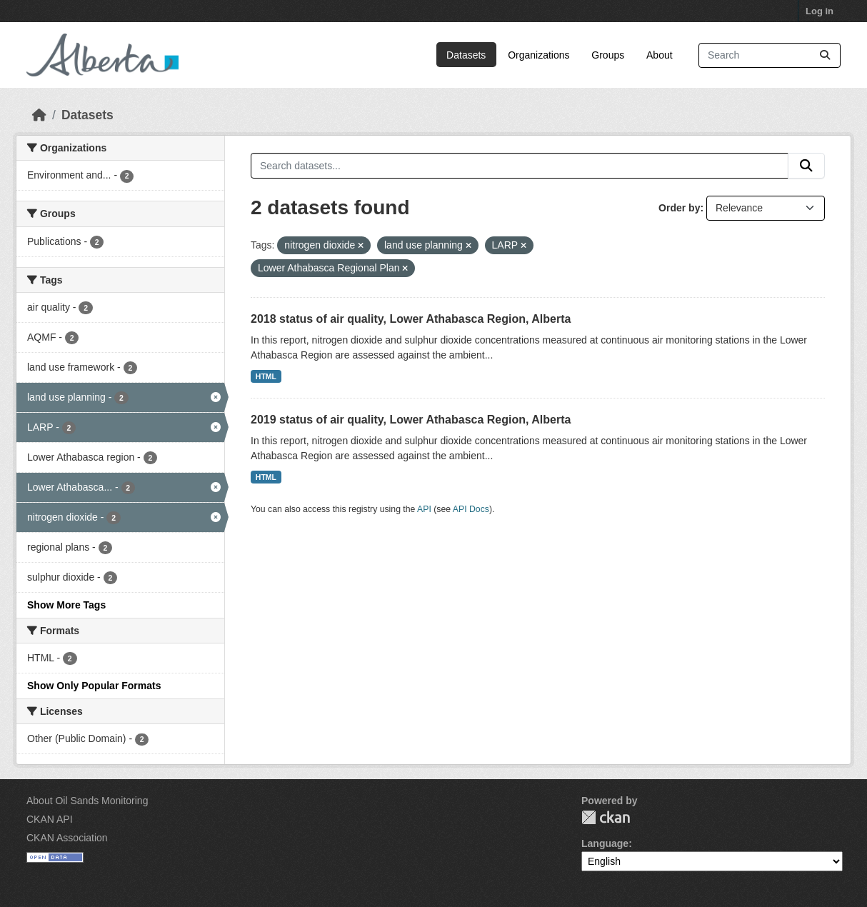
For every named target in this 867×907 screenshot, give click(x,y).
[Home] (39, 115)
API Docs (471, 509)
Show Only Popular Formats (94, 685)
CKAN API (49, 819)
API (424, 509)
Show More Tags (66, 605)
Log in (819, 11)
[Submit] (825, 55)
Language (604, 843)
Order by (679, 208)
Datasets (466, 55)
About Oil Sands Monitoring (87, 800)
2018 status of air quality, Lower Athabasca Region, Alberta (411, 319)
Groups (607, 55)
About (659, 55)
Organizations (538, 55)
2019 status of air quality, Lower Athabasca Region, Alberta (411, 420)
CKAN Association (67, 837)
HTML (266, 376)
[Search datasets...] (769, 55)
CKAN (605, 817)
